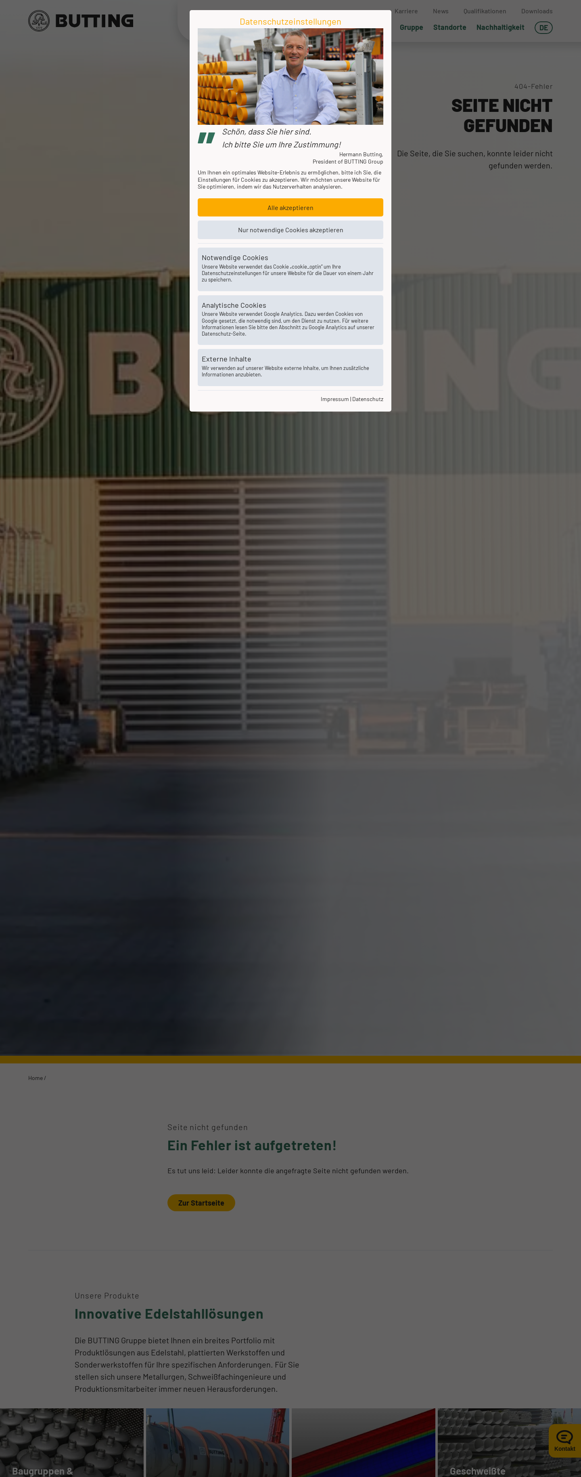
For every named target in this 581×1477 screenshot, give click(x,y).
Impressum (335, 398)
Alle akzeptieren (290, 207)
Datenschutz (367, 398)
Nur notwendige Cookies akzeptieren (290, 229)
